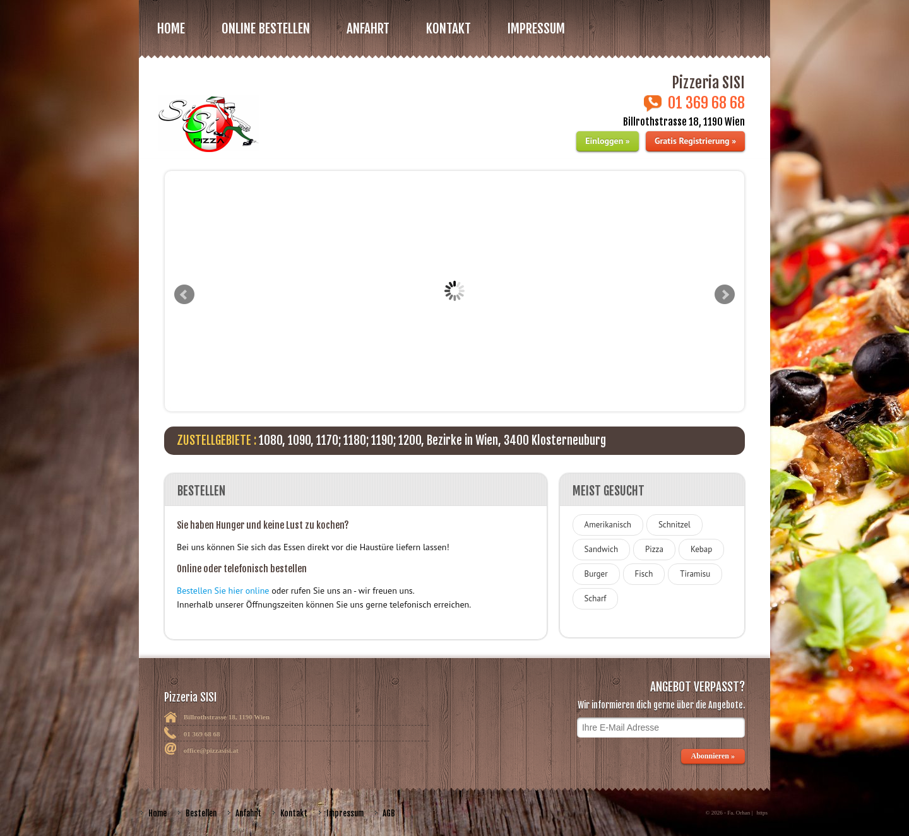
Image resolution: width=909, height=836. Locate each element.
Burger (596, 573)
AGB (389, 813)
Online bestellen (266, 28)
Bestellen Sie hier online (223, 590)
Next (725, 295)
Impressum (536, 28)
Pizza (654, 549)
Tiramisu (695, 573)
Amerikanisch (608, 524)
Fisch (644, 573)
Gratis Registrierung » (695, 140)
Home (171, 28)
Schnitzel (674, 524)
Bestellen (201, 813)
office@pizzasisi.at (211, 750)
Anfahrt (368, 28)
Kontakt (448, 28)
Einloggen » (607, 140)
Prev (184, 295)
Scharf (596, 598)
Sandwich (601, 549)
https (762, 813)
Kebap (701, 549)
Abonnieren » (713, 755)
